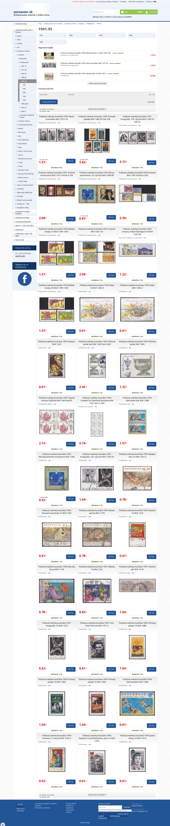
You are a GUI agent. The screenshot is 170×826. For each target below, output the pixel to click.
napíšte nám (20, 256)
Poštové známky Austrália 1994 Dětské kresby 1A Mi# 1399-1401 (86, 53)
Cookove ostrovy (24, 121)
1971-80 (23, 70)
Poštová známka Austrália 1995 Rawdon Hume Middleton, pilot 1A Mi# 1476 (97, 738)
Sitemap (68, 812)
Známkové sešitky (22, 218)
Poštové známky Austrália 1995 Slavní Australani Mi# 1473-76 (84, 63)
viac (59, 123)
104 (48, 111)
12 (40, 111)
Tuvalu (20, 166)
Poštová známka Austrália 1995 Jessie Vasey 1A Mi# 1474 (137, 737)
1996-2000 (24, 104)
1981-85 (23, 74)
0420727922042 (137, 806)
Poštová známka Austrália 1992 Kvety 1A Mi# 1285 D (97, 286)
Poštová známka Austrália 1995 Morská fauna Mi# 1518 (57, 568)
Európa (19, 36)
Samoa (20, 155)
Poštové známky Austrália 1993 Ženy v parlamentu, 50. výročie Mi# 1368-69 (97, 174)
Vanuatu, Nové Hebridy (26, 174)
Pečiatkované (24, 62)
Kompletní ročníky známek (22, 212)
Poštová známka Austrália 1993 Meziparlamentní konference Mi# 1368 (57, 455)
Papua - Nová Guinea (25, 151)
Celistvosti (19, 230)
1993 (24, 93)
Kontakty (123, 2)
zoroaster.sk (23, 12)
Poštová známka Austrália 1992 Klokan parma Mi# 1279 (97, 511)
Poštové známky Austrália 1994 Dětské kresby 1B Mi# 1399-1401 (56, 286)
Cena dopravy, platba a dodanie (107, 2)
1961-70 (23, 66)
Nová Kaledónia (23, 140)
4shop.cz (110, 818)
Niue (19, 136)
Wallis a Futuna (23, 178)
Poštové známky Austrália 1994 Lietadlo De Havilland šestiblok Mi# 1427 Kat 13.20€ (97, 400)
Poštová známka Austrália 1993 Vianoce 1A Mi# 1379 (137, 511)
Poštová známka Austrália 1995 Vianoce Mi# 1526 (56, 343)
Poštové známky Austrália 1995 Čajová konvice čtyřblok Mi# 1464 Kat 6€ (56, 399)
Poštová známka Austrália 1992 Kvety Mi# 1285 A (137, 286)
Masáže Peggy (85, 823)
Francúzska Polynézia (25, 125)
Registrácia (69, 808)
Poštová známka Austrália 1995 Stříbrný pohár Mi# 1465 (137, 343)
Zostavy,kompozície (23, 222)
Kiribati (20, 129)
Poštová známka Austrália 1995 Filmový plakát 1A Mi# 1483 (97, 680)
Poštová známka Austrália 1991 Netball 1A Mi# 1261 (97, 568)
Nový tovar (19, 240)
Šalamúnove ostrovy (25, 159)
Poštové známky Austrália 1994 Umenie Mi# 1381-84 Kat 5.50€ (137, 174)
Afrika (19, 40)
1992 (24, 89)
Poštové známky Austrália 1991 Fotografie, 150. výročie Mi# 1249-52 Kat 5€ (137, 119)
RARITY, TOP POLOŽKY (24, 226)
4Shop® (107, 816)
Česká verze (151, 2)
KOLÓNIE (20, 196)
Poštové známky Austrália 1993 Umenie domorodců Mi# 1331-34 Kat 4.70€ (56, 174)
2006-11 (23, 111)
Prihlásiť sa (69, 806)
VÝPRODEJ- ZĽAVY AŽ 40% (23, 235)
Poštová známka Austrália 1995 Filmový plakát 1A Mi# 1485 (56, 680)
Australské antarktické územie (27, 116)
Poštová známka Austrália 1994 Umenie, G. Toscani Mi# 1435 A (56, 737)
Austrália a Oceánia (23, 51)
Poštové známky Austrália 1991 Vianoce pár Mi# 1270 (137, 568)
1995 (24, 100)
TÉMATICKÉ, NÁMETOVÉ (24, 193)
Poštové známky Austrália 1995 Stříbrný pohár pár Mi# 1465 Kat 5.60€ (97, 343)
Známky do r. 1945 (23, 204)
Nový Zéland (22, 144)
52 (45, 111)
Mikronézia (22, 132)
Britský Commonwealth (24, 200)
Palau (20, 147)
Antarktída (20, 189)
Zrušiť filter (151, 102)
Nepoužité (23, 59)
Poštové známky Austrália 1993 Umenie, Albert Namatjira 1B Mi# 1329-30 (137, 232)
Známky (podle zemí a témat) (24, 31)
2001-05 (23, 108)
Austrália (21, 55)
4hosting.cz (124, 816)
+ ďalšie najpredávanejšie (97, 83)
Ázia (18, 47)
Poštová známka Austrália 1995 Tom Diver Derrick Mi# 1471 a (97, 624)
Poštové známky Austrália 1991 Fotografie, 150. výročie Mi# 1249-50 (97, 455)
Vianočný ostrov (23, 170)
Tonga (20, 162)
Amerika (19, 44)
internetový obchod (111, 814)
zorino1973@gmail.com (140, 811)
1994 (24, 96)
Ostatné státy (22, 181)
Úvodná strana (21, 24)
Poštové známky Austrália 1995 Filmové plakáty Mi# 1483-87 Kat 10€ (97, 117)
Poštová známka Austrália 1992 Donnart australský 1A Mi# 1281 (57, 511)
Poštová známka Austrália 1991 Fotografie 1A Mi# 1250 (56, 624)
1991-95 (24, 81)
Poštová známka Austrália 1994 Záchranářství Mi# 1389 (137, 680)
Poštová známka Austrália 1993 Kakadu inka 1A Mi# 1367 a (83, 73)
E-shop (100, 814)
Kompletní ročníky (23, 208)
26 (43, 111)
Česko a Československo (25, 185)
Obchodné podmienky (136, 2)
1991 (24, 85)
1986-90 (23, 77)
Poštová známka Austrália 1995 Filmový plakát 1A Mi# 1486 (137, 624)
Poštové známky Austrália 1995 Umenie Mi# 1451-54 (97, 230)
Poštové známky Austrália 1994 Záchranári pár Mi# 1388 (137, 399)
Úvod (40, 23)
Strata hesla (70, 810)
